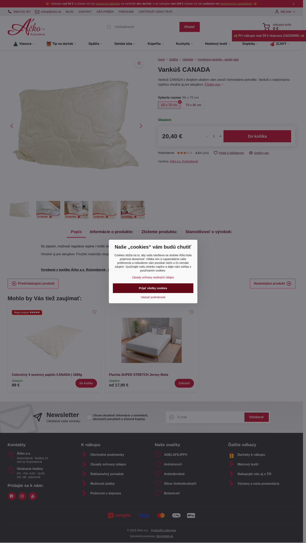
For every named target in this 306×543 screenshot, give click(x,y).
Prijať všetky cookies (153, 288)
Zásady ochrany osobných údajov (153, 277)
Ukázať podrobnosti (153, 297)
